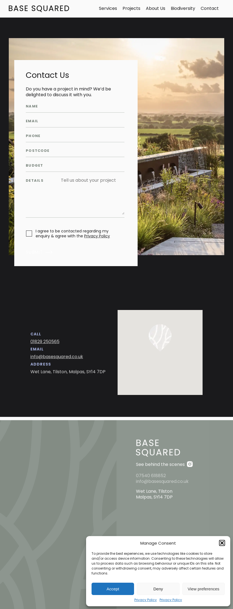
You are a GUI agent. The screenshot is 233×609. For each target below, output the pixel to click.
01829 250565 (44, 345)
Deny (158, 589)
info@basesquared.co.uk (56, 360)
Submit (34, 252)
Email (32, 121)
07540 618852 (151, 493)
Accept (113, 589)
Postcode (37, 151)
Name (32, 106)
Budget (34, 165)
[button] (222, 543)
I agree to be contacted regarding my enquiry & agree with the (73, 233)
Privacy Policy (145, 600)
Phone (33, 136)
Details (35, 180)
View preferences (204, 589)
